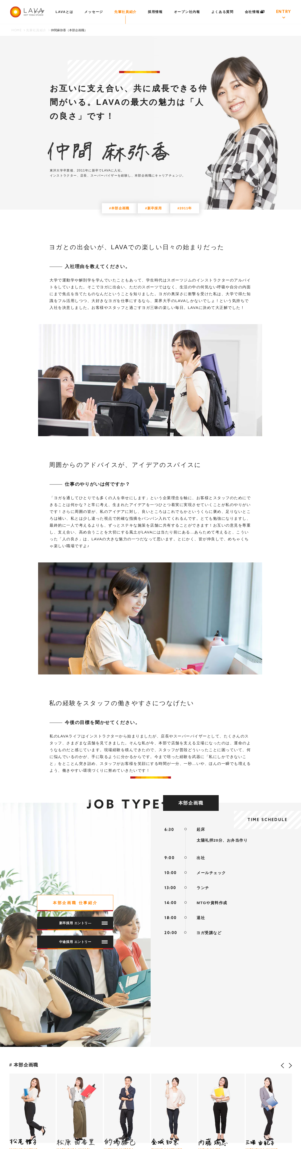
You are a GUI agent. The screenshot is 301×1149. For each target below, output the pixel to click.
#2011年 (185, 208)
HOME (16, 30)
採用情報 (155, 12)
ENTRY (283, 12)
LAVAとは (64, 12)
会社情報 (255, 12)
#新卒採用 (153, 208)
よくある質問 (222, 12)
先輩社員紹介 (125, 12)
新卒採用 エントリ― (83, 923)
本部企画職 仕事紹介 (75, 903)
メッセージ (93, 12)
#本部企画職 (119, 208)
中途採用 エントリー (83, 942)
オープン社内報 (187, 12)
